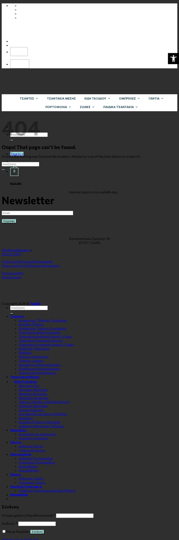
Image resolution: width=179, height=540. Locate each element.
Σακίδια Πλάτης (31, 324)
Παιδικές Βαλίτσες (33, 406)
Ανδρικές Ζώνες (31, 478)
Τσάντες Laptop (31, 361)
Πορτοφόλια (58, 107)
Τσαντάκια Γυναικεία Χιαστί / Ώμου (46, 344)
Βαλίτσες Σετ (29, 386)
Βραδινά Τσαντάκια (34, 348)
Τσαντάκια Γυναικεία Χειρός (41, 340)
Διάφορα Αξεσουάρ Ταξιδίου (41, 426)
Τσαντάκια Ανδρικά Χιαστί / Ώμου (45, 336)
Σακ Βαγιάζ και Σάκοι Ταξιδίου (43, 414)
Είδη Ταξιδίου (97, 98)
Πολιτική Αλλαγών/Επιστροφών (27, 261)
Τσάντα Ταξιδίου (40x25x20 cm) (44, 402)
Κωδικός (10, 523)
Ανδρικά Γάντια (31, 446)
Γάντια (156, 98)
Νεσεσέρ (26, 418)
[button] (173, 58)
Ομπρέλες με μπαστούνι (37, 434)
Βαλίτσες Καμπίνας (34, 398)
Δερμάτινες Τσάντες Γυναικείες (43, 320)
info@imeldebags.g (16, 250)
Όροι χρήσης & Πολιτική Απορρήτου (31, 265)
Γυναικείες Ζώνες (32, 482)
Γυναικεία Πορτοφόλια (37, 462)
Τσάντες (29, 98)
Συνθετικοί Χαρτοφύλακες (39, 369)
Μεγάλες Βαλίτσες (33, 390)
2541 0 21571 (12, 254)
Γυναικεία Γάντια (32, 450)
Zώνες (87, 107)
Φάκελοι (25, 352)
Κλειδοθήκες (29, 470)
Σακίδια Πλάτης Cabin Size (39, 422)
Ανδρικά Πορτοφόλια (36, 458)
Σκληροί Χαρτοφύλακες (37, 373)
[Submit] (12, 140)
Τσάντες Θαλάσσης (34, 356)
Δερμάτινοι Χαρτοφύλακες (40, 365)
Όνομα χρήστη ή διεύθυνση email (28, 515)
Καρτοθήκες (28, 466)
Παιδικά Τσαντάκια (120, 107)
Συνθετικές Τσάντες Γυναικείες (43, 328)
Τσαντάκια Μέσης (61, 98)
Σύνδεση (37, 531)
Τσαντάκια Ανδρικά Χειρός (40, 332)
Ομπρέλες (129, 98)
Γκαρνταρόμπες (31, 410)
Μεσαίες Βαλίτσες (33, 394)
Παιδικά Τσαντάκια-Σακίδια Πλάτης (47, 490)
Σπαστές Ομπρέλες (34, 438)
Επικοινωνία (11, 277)
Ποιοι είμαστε (13, 273)
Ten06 (35, 303)
